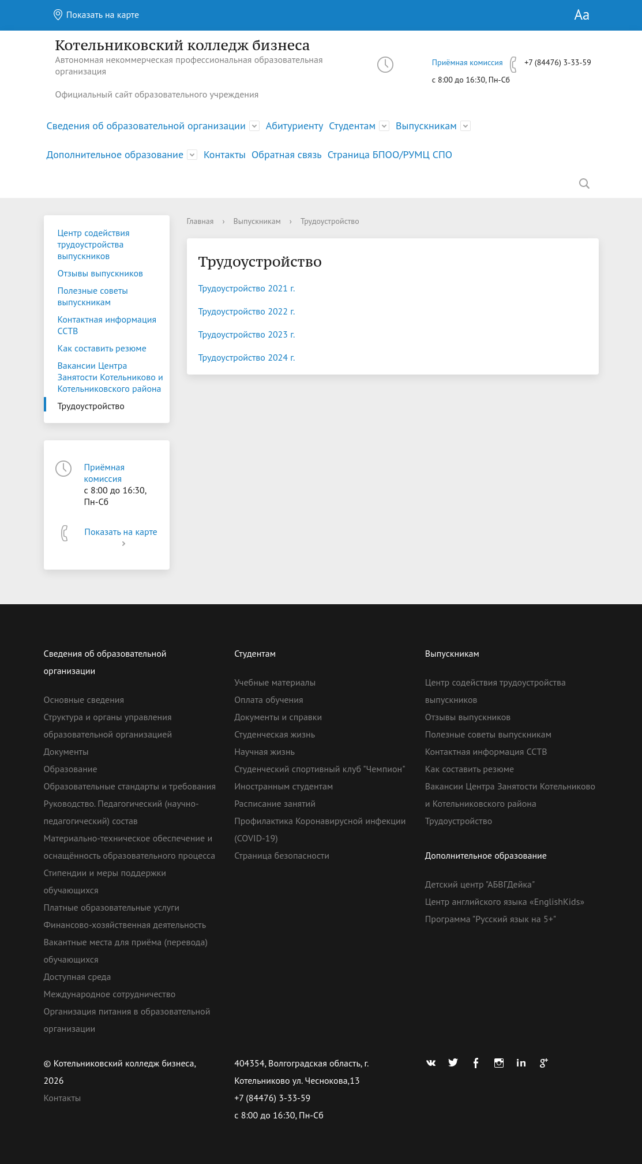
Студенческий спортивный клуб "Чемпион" (319, 768)
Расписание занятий (275, 803)
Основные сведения (84, 699)
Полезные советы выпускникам (93, 296)
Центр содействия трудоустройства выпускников (94, 244)
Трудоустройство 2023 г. (246, 334)
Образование (70, 768)
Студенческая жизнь (274, 734)
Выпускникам (426, 125)
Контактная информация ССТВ (107, 324)
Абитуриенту (295, 125)
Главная (200, 221)
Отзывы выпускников (100, 273)
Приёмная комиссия (467, 62)
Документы (66, 751)
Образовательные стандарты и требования (130, 786)
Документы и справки (278, 717)
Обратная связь (286, 154)
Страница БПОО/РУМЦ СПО (390, 154)
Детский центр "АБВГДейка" (480, 884)
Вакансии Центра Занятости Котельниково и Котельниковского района (110, 377)
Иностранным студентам (283, 786)
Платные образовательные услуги (111, 907)
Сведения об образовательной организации (146, 125)
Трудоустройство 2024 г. (246, 357)
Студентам (352, 125)
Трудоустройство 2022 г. (246, 311)
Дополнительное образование (115, 154)
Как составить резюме (102, 348)
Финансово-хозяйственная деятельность (125, 924)
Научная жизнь (264, 751)
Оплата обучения (268, 699)
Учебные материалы (275, 682)
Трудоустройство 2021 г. (246, 288)
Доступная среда (77, 976)
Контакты (225, 154)
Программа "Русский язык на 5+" (490, 919)
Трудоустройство (91, 405)
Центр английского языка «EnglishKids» (504, 901)
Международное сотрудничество (110, 994)
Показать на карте (96, 14)
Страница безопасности (281, 855)
